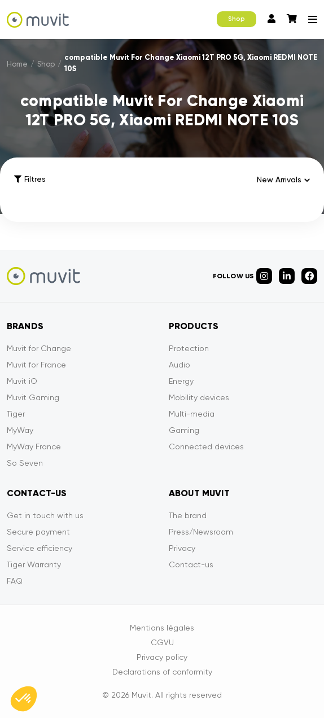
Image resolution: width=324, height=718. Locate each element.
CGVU (162, 642)
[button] (23, 698)
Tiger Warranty (34, 564)
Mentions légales (162, 627)
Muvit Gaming (33, 397)
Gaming (184, 430)
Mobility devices (199, 397)
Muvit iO (22, 381)
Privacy (182, 548)
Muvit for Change (39, 348)
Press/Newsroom (201, 531)
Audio (179, 364)
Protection (189, 348)
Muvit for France (36, 364)
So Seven (25, 462)
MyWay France (34, 446)
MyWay (20, 430)
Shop (236, 19)
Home (17, 64)
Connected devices (206, 446)
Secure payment (38, 531)
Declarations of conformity (162, 671)
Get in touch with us (45, 515)
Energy (181, 381)
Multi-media (191, 413)
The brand (188, 515)
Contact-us (191, 564)
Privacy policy (162, 657)
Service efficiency (39, 548)
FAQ (15, 580)
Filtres (29, 179)
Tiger (16, 413)
